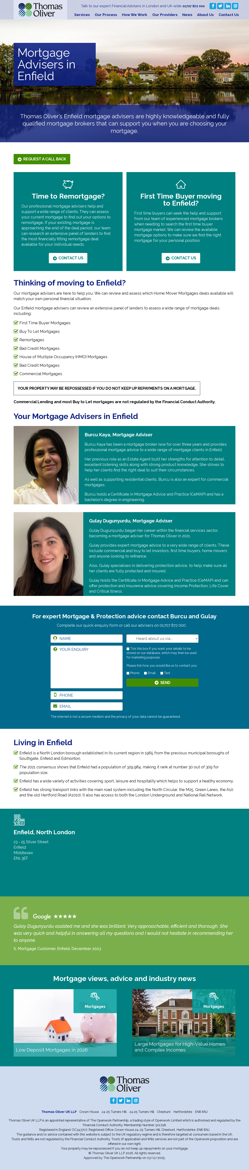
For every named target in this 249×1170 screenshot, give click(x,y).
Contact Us (229, 14)
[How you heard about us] (162, 638)
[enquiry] (87, 667)
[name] (87, 638)
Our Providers (165, 14)
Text (165, 673)
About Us (205, 14)
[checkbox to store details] (127, 648)
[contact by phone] (127, 673)
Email (150, 673)
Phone (132, 673)
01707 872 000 (193, 6)
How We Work (134, 14)
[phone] (87, 695)
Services (82, 14)
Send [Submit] (165, 683)
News (187, 14)
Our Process (106, 14)
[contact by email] (145, 673)
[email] (87, 706)
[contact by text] (161, 673)
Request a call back (44, 159)
